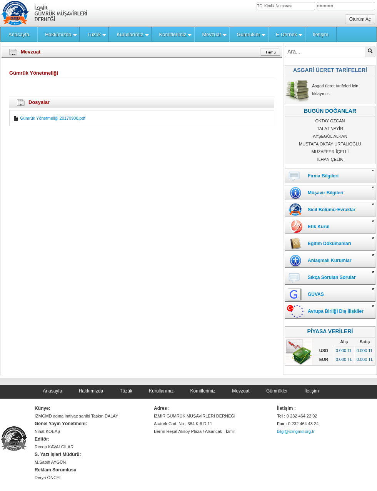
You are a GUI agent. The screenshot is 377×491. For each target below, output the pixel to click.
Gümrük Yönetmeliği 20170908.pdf (49, 118)
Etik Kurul (319, 226)
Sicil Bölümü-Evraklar (331, 209)
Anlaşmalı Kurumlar (329, 260)
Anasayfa (52, 391)
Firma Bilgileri (323, 176)
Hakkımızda (91, 391)
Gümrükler (277, 391)
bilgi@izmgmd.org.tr (296, 431)
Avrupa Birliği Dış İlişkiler (336, 311)
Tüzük (126, 391)
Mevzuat (240, 391)
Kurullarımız (161, 391)
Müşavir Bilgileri (326, 192)
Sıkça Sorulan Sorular (332, 277)
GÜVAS (316, 294)
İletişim (311, 391)
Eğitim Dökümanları (329, 243)
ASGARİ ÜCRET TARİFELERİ (330, 70)
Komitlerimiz (202, 391)
